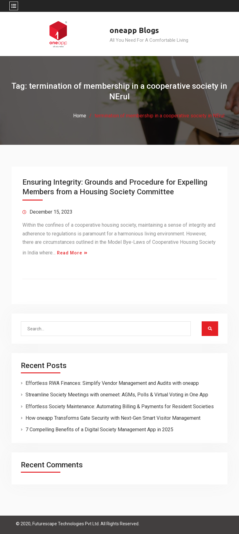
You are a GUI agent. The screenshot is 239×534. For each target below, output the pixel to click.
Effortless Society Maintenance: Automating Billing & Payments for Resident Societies (120, 406)
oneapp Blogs (134, 30)
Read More (69, 252)
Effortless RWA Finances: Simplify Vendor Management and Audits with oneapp (112, 383)
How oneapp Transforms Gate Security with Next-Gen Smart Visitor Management (113, 418)
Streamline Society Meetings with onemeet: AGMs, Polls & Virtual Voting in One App (117, 395)
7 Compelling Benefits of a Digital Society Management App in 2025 (99, 429)
